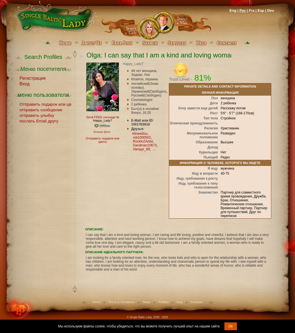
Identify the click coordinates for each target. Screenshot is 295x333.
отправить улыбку (37, 115)
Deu (270, 10)
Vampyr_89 (141, 149)
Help (179, 302)
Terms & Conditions (121, 302)
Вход (25, 83)
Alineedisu (139, 134)
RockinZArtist (143, 141)
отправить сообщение (41, 109)
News (147, 302)
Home (96, 302)
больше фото (102, 131)
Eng (232, 10)
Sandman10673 (145, 145)
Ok (231, 326)
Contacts (197, 302)
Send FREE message (101, 117)
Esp (261, 10)
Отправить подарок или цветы (45, 104)
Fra (252, 10)
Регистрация (33, 78)
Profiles (163, 302)
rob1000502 (142, 137)
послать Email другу (39, 120)
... (154, 149)
